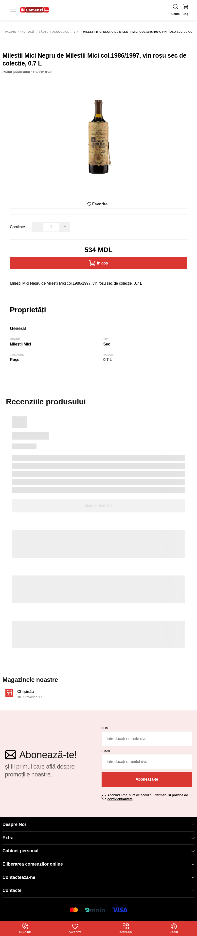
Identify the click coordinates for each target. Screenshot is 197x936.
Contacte (98, 890)
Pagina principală (19, 32)
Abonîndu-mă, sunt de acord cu (147, 797)
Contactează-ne (98, 877)
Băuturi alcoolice (54, 32)
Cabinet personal (98, 850)
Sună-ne (25, 928)
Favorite (75, 928)
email (106, 751)
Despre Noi (98, 824)
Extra (98, 837)
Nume (106, 728)
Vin (76, 32)
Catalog (125, 928)
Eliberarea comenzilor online (98, 864)
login (174, 928)
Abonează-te (146, 779)
